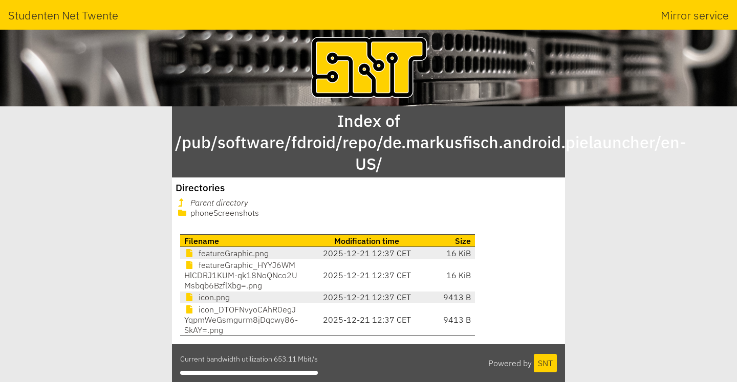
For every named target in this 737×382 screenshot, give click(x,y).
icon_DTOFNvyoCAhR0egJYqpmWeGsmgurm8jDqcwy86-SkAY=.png (241, 319)
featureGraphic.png (226, 253)
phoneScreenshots (217, 213)
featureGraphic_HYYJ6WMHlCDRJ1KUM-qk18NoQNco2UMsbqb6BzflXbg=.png (240, 275)
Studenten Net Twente (63, 15)
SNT (545, 363)
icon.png (207, 297)
